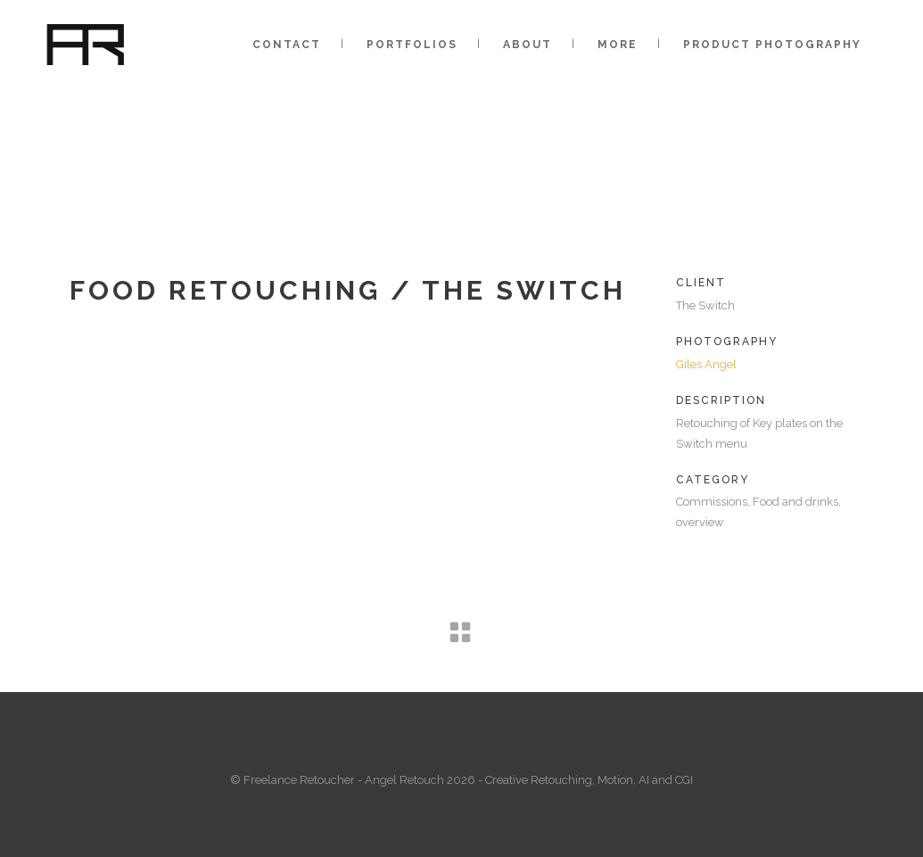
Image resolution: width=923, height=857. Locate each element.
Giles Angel (706, 364)
